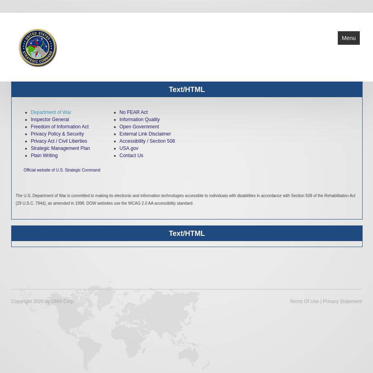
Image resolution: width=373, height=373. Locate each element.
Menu (349, 38)
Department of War (51, 112)
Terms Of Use (304, 301)
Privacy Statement (342, 301)
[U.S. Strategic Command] (37, 46)
